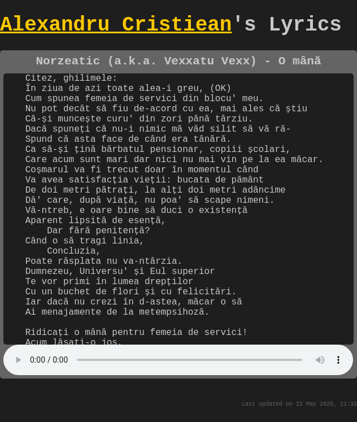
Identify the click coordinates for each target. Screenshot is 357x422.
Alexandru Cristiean (116, 27)
